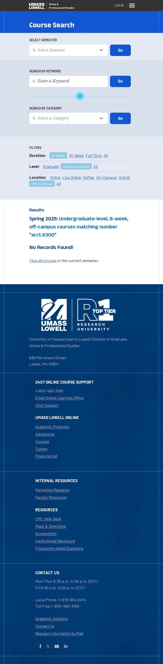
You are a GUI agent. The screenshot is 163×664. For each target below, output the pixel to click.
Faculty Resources (51, 497)
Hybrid (124, 177)
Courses (42, 441)
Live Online (71, 177)
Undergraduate (76, 166)
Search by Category (45, 108)
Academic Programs (52, 426)
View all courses (43, 260)
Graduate (51, 166)
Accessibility (46, 533)
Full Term (94, 155)
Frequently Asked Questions (59, 548)
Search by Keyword (45, 71)
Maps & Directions (50, 526)
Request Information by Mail (59, 633)
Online (55, 177)
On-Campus (106, 177)
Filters (35, 148)
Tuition (41, 448)
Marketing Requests (52, 489)
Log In (119, 5)
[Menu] (132, 5)
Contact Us (45, 625)
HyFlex (89, 177)
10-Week (76, 155)
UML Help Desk (48, 518)
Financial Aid (46, 455)
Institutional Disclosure (55, 540)
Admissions (45, 434)
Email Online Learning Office (59, 397)
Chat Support (47, 405)
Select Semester (43, 40)
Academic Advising (51, 618)
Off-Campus (42, 183)
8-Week (58, 155)
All (106, 155)
